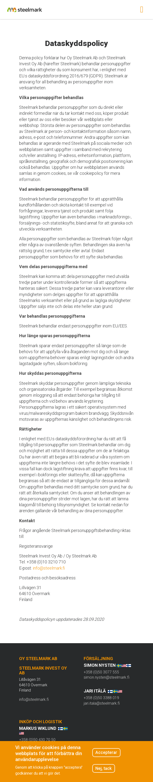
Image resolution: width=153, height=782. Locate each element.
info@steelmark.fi (49, 568)
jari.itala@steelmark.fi (102, 703)
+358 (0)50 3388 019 (101, 698)
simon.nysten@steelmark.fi (106, 677)
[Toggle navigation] (141, 9)
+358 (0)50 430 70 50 (37, 739)
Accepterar (106, 752)
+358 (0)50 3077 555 (101, 672)
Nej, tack (103, 768)
